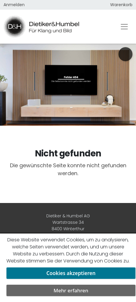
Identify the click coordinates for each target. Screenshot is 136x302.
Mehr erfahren (71, 290)
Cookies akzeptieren (71, 273)
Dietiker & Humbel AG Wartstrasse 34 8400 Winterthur (68, 222)
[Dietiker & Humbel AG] (56, 27)
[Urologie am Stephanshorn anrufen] (125, 54)
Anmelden (14, 5)
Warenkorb (121, 5)
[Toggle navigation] (124, 27)
